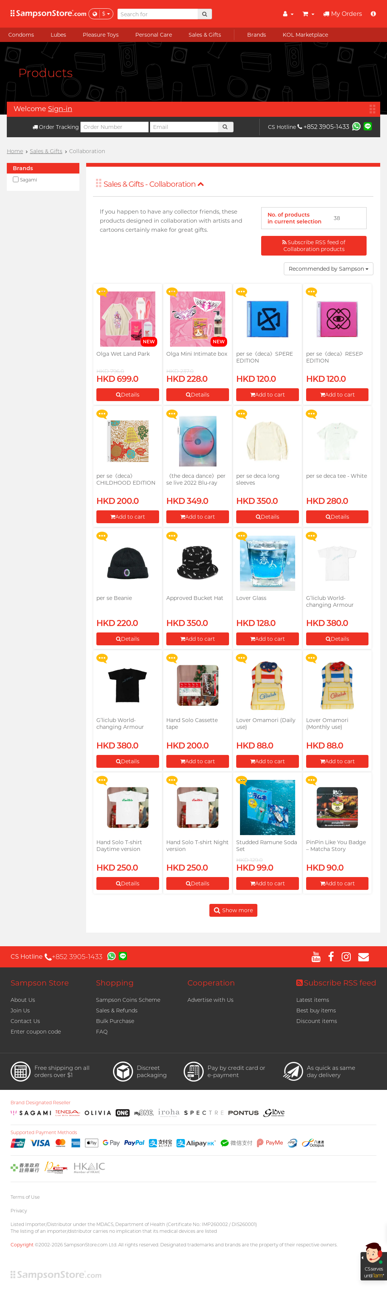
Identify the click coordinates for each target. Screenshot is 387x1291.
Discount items (316, 1021)
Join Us (20, 1010)
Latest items (312, 1000)
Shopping (115, 982)
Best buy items (316, 1010)
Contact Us (25, 1021)
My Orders (342, 13)
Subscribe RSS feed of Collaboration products (313, 246)
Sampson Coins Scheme (128, 1000)
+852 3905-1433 (323, 126)
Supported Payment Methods (44, 1132)
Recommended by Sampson (328, 268)
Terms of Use (25, 1197)
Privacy (19, 1211)
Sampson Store (40, 982)
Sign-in (60, 109)
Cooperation (211, 982)
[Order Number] (114, 127)
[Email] (184, 127)
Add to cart (267, 394)
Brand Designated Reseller (41, 1102)
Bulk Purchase (115, 1021)
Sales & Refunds (117, 1010)
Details (127, 394)
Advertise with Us (210, 1000)
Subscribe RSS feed (336, 982)
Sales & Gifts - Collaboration (154, 184)
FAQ (102, 1031)
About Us (23, 1000)
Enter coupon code (36, 1031)
